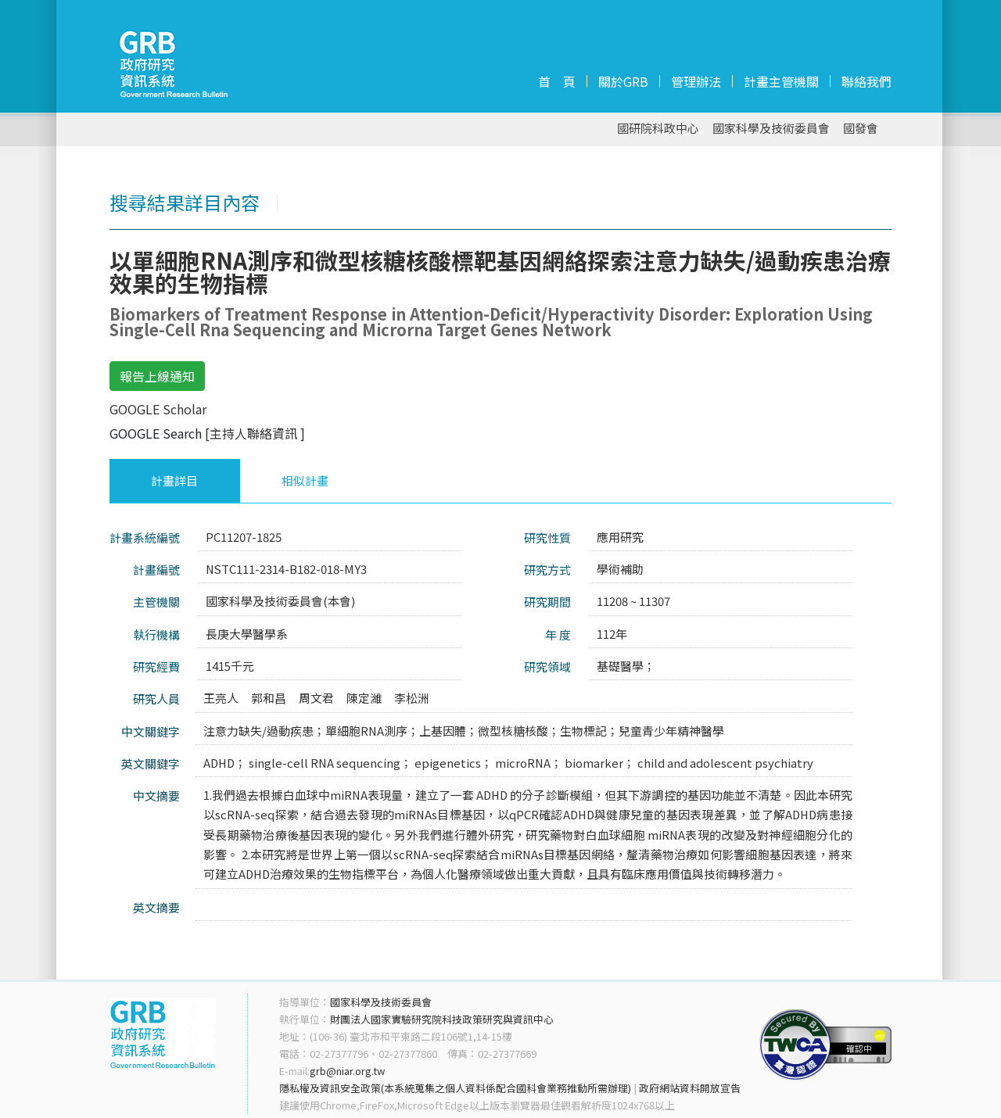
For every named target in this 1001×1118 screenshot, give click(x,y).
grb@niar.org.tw (347, 1070)
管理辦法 (696, 81)
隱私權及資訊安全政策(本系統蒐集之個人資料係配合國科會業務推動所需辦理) (455, 1087)
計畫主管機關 (781, 81)
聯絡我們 (866, 81)
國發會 (860, 128)
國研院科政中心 (658, 128)
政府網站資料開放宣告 (690, 1087)
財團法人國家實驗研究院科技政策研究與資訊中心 (442, 1019)
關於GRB (623, 81)
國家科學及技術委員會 (771, 128)
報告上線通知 (157, 376)
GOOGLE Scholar (157, 409)
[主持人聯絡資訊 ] (255, 433)
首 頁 (557, 81)
